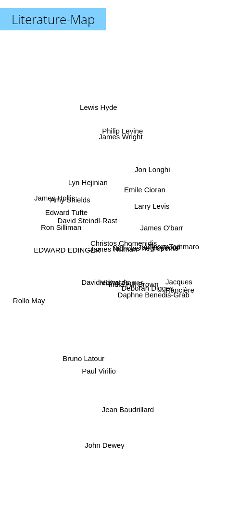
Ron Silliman (62, 228)
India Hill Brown (133, 286)
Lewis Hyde (102, 88)
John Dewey (106, 439)
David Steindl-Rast (86, 217)
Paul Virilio (96, 368)
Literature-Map (53, 19)
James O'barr (165, 230)
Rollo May (31, 301)
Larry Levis (149, 212)
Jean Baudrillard (130, 411)
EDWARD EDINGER (72, 250)
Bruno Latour (81, 353)
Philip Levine (119, 138)
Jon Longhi (150, 174)
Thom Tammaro (169, 249)
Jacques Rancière (179, 284)
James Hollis (60, 203)
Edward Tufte (60, 215)
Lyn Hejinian (86, 183)
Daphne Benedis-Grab (153, 295)
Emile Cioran (145, 185)
